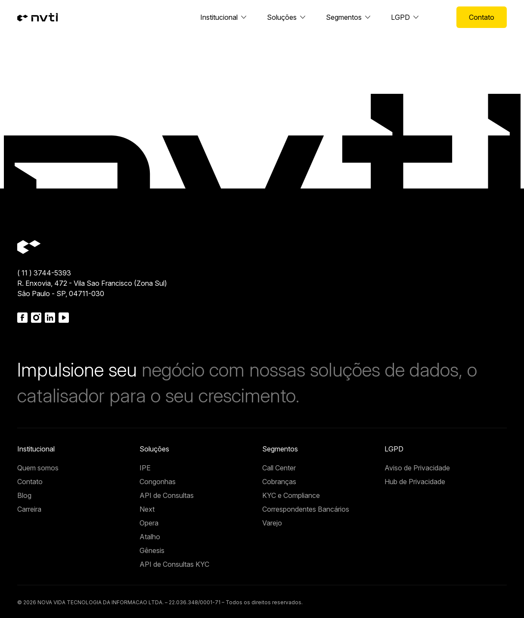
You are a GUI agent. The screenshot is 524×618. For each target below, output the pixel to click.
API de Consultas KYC (174, 564)
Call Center (279, 468)
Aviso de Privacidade (417, 468)
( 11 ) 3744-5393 (44, 273)
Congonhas (158, 481)
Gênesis (152, 550)
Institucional (219, 17)
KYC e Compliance (291, 495)
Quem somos (38, 468)
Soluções (282, 17)
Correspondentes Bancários (305, 509)
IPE (145, 468)
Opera (149, 523)
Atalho (150, 536)
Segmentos (344, 17)
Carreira (29, 509)
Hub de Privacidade (414, 481)
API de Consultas (167, 495)
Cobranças (279, 481)
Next (147, 509)
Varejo (272, 523)
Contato (481, 17)
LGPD (400, 17)
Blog (24, 495)
